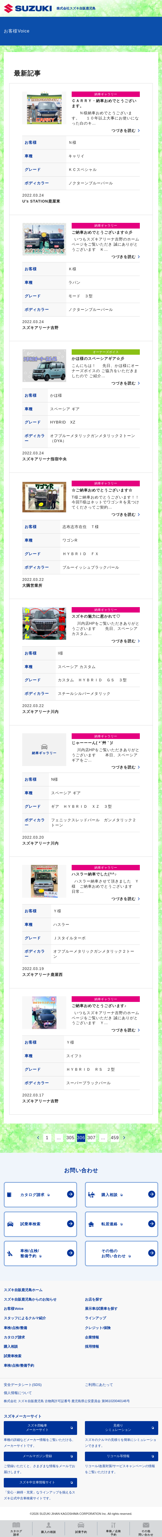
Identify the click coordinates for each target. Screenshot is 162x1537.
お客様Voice (14, 1309)
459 (115, 1137)
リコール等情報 (118, 1456)
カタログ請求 (14, 1337)
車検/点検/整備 (15, 1328)
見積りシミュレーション (118, 1428)
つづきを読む (123, 130)
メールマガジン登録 (37, 1456)
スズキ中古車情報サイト (37, 1482)
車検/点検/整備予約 (19, 1365)
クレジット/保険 (98, 1328)
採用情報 (92, 1346)
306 (81, 1137)
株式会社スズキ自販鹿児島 (76, 8)
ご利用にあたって (99, 1385)
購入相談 (11, 1346)
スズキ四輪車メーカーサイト (37, 1428)
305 (71, 1137)
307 (92, 1137)
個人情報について (18, 1393)
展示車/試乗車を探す (101, 1309)
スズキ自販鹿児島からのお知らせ (30, 1299)
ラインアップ (95, 1318)
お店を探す (94, 1299)
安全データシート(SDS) (22, 1385)
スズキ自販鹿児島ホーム (23, 1290)
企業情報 (92, 1337)
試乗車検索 (12, 1356)
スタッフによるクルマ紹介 (25, 1318)
